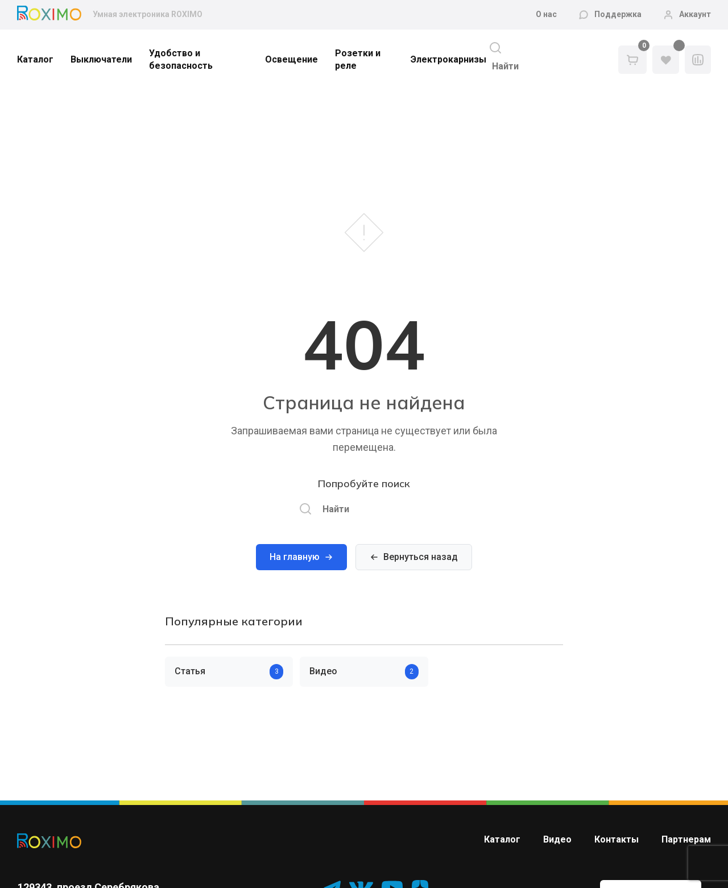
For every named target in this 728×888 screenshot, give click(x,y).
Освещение (291, 59)
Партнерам (686, 839)
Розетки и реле (357, 59)
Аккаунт (695, 14)
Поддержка (618, 14)
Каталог (35, 59)
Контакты (616, 839)
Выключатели (101, 59)
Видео (557, 839)
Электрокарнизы (448, 59)
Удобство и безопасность (181, 59)
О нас (546, 14)
